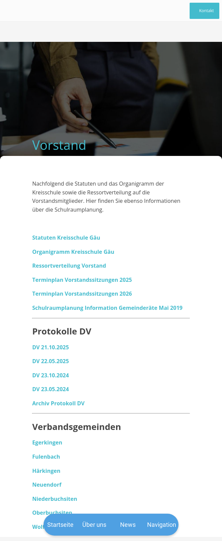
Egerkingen (47, 442)
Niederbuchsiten (54, 499)
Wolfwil (42, 527)
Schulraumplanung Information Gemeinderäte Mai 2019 (107, 308)
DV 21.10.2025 (50, 347)
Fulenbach (46, 456)
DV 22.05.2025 (50, 361)
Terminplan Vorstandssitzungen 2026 (82, 293)
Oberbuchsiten (52, 512)
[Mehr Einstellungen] (161, 525)
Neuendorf (46, 484)
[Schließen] (11, 11)
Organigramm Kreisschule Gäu (73, 251)
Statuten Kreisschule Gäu (66, 237)
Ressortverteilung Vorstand (69, 265)
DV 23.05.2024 (50, 389)
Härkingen (46, 471)
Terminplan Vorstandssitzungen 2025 (82, 279)
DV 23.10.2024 (50, 375)
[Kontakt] (204, 11)
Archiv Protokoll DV (58, 403)
